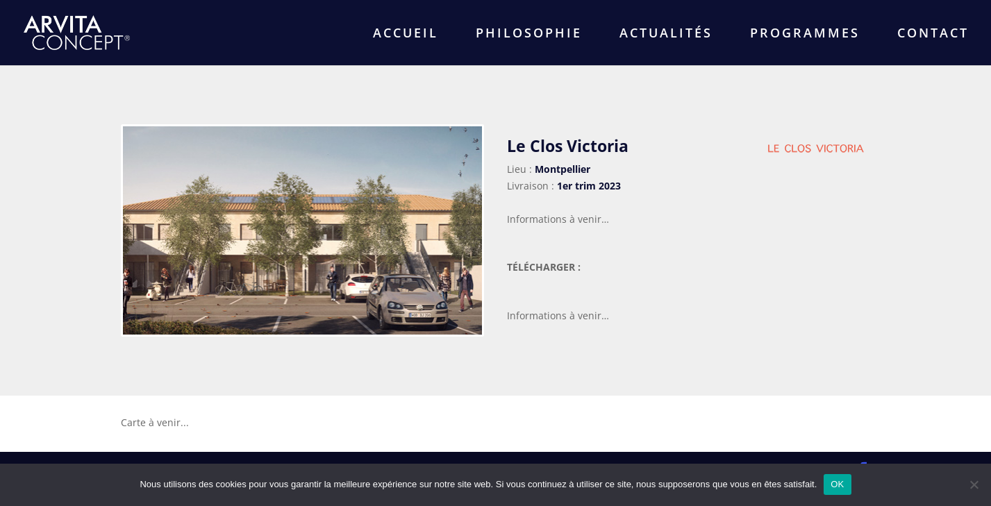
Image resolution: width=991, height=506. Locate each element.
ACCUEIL (405, 34)
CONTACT (933, 34)
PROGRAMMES (805, 34)
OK (837, 484)
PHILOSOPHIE (529, 34)
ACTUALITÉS (666, 34)
